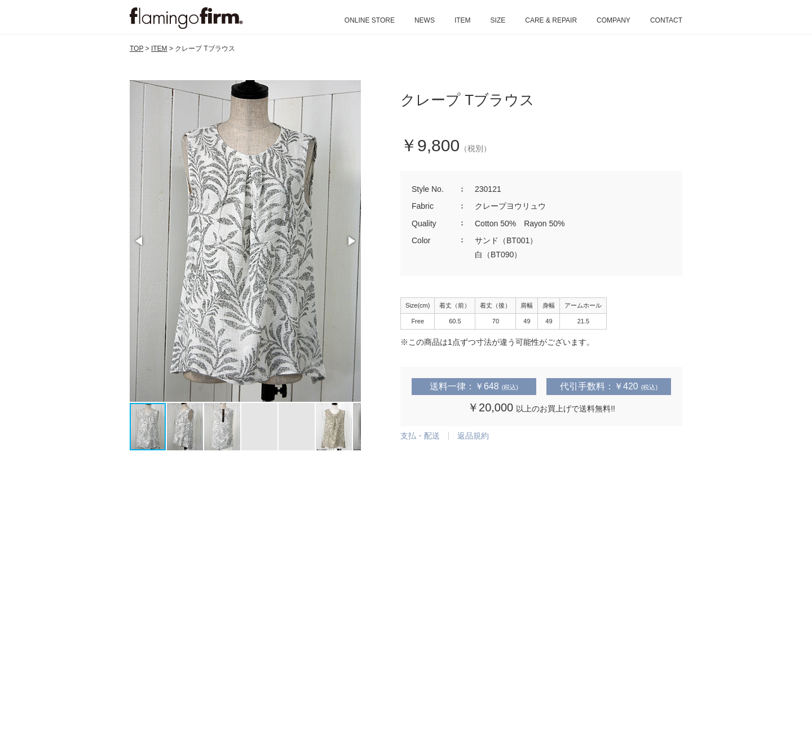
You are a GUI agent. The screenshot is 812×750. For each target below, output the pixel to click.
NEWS (424, 20)
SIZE (498, 20)
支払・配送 (420, 435)
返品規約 (473, 435)
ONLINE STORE (370, 20)
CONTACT (666, 20)
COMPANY (613, 20)
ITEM (462, 20)
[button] (140, 241)
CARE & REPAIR (551, 20)
